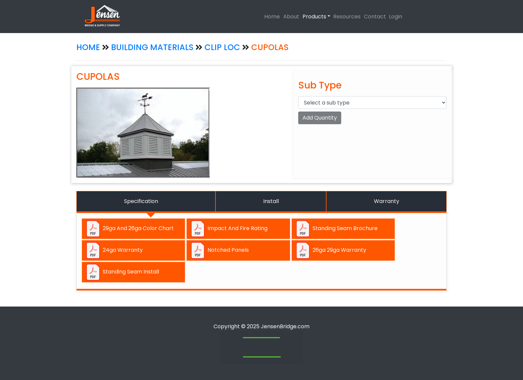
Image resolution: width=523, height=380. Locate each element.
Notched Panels (219, 250)
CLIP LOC (223, 47)
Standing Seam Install (122, 272)
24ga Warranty (114, 250)
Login (395, 16)
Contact (375, 16)
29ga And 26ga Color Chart (129, 228)
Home (272, 16)
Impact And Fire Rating (228, 228)
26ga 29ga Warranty (330, 250)
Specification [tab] (141, 201)
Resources (347, 16)
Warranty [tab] (386, 201)
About (291, 16)
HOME (88, 47)
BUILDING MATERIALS (152, 47)
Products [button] (314, 16)
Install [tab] (271, 201)
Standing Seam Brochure (336, 228)
